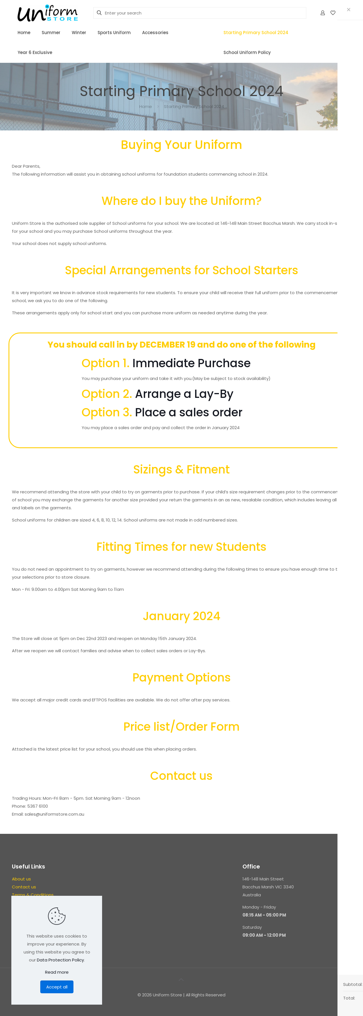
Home (145, 106)
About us (21, 879)
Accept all (56, 987)
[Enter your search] (199, 13)
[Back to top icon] (181, 980)
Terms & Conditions (33, 895)
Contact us (24, 887)
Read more (57, 972)
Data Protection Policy (60, 960)
